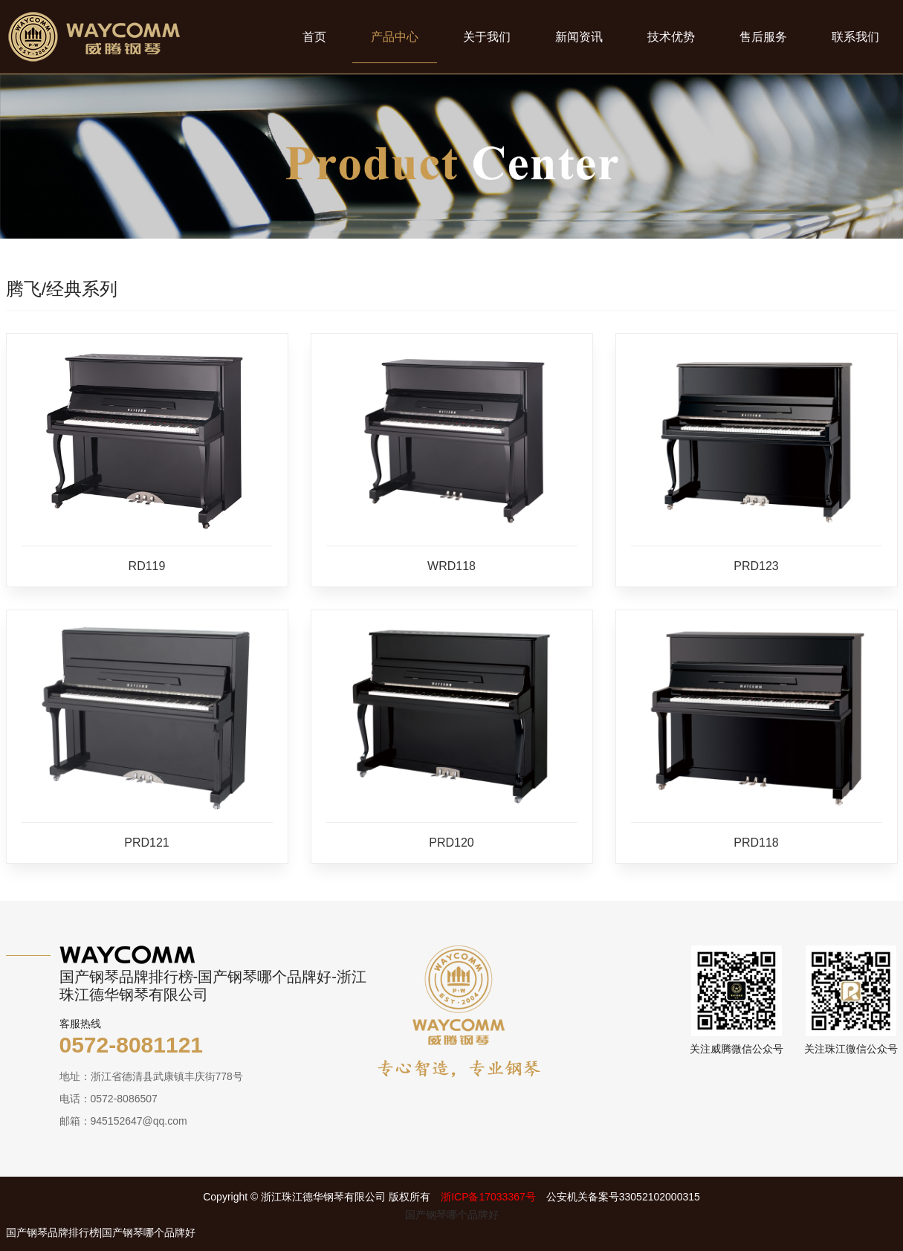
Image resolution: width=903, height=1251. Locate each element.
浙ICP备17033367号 (488, 1197)
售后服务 (763, 36)
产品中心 (394, 36)
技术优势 (671, 36)
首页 (314, 36)
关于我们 (487, 36)
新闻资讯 (579, 36)
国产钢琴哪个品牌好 (452, 1215)
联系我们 (855, 36)
